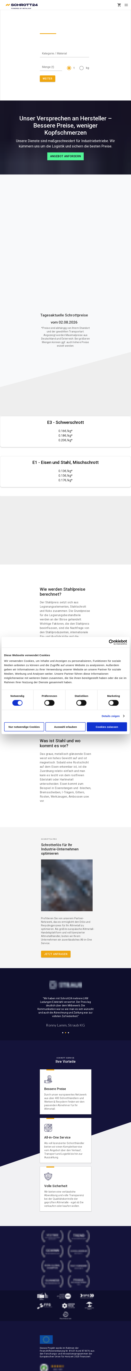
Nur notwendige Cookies (24, 726)
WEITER (47, 78)
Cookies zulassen (107, 726)
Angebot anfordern (65, 156)
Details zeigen (111, 716)
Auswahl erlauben (65, 726)
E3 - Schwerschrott (65, 422)
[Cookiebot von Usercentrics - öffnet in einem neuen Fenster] (111, 642)
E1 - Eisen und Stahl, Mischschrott (65, 462)
